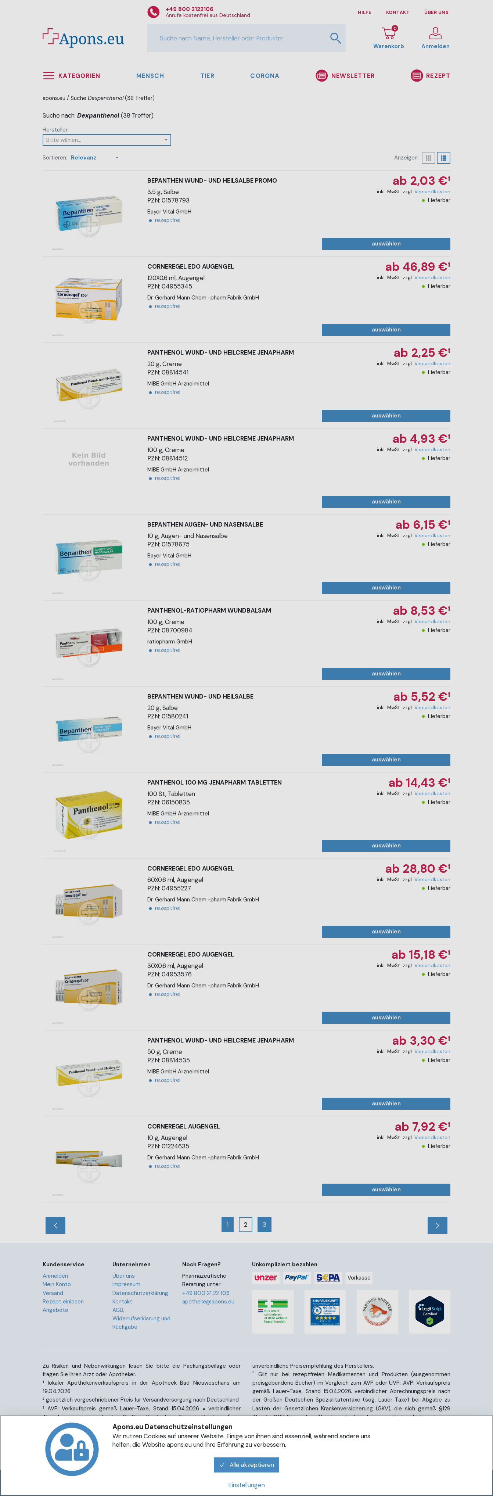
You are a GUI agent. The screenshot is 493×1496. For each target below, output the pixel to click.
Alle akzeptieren (246, 1465)
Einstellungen (246, 1485)
